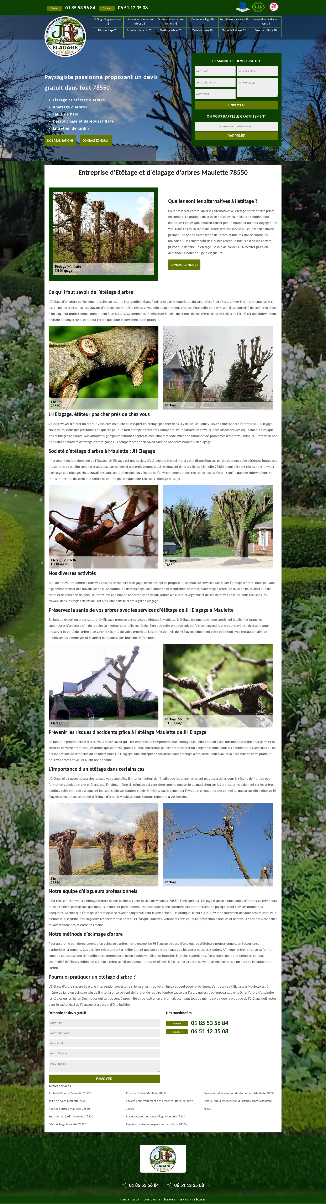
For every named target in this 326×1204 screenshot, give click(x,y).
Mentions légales (192, 1199)
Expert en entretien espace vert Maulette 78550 (156, 1124)
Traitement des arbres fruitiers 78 (171, 21)
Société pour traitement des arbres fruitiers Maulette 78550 (159, 1105)
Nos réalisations (60, 141)
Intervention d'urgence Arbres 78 (139, 21)
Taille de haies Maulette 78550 (68, 1101)
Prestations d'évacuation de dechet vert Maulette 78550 (239, 1093)
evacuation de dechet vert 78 (265, 21)
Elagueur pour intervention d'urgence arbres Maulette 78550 (238, 1105)
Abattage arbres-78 (171, 30)
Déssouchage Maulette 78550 (67, 1124)
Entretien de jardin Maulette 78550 (71, 1116)
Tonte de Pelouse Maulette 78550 (70, 1093)
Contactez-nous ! (96, 141)
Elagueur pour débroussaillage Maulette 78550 (155, 1116)
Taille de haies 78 (203, 30)
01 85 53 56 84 (80, 8)
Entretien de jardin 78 (139, 30)
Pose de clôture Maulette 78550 (146, 1093)
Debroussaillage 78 (202, 19)
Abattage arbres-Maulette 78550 (69, 1109)
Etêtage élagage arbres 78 (107, 21)
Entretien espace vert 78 (234, 19)
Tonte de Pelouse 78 (234, 30)
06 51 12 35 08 (133, 8)
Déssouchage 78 (107, 30)
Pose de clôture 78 (266, 30)
